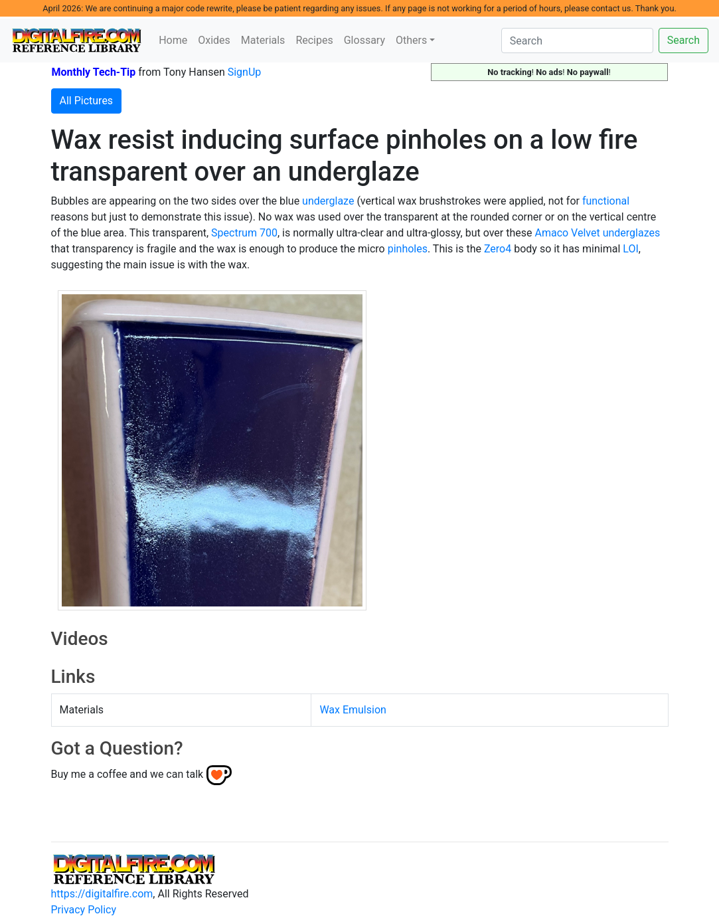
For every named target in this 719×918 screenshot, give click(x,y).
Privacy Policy (84, 909)
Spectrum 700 (244, 233)
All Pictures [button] (87, 100)
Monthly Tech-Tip (94, 72)
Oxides (214, 40)
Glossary (364, 40)
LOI (630, 248)
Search (683, 40)
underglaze (328, 201)
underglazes (632, 233)
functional (605, 201)
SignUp (245, 72)
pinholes (408, 248)
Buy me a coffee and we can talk (127, 774)
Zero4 (497, 248)
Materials (263, 40)
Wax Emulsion (352, 709)
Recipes (314, 40)
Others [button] (411, 40)
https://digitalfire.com (102, 893)
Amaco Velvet (566, 233)
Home (173, 40)
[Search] (577, 40)
